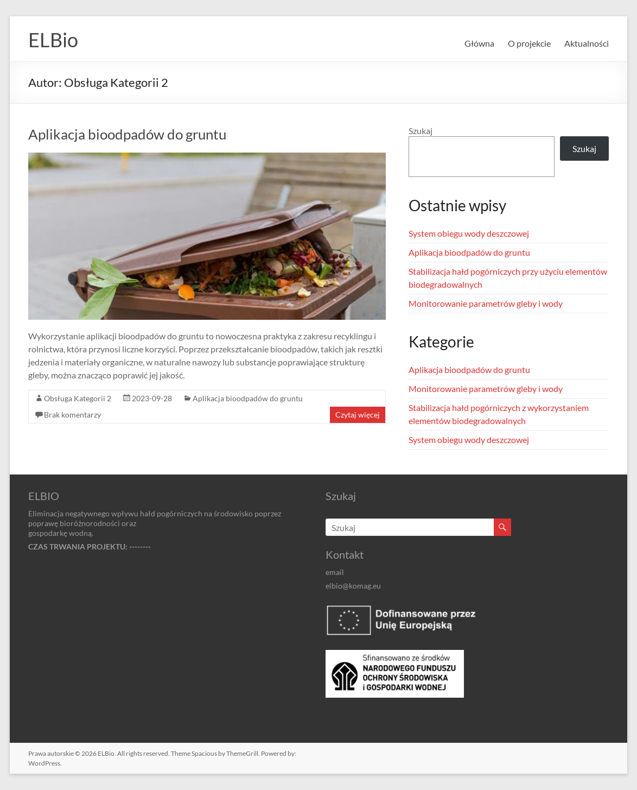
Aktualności (586, 43)
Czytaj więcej (357, 414)
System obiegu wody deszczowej (469, 233)
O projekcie (529, 43)
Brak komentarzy (72, 414)
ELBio (53, 40)
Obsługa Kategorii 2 (77, 398)
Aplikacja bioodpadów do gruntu (127, 134)
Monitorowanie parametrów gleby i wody (486, 303)
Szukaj (420, 130)
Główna (479, 43)
